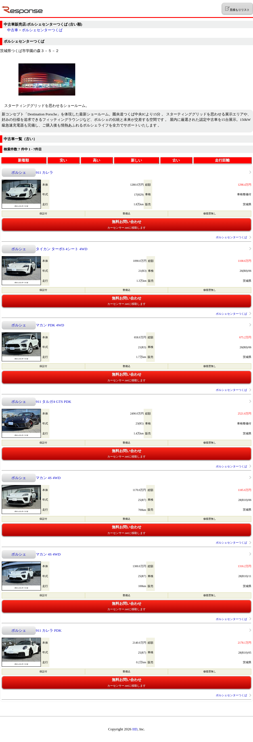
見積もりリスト (237, 8)
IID (134, 729)
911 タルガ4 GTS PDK (53, 401)
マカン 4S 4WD (48, 478)
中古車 (12, 30)
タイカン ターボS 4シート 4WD (61, 249)
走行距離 (222, 160)
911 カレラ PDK (49, 630)
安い (63, 160)
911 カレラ (44, 172)
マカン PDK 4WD (50, 325)
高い (96, 160)
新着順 (23, 160)
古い (176, 160)
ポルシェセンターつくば (42, 30)
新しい (136, 160)
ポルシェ (18, 172)
